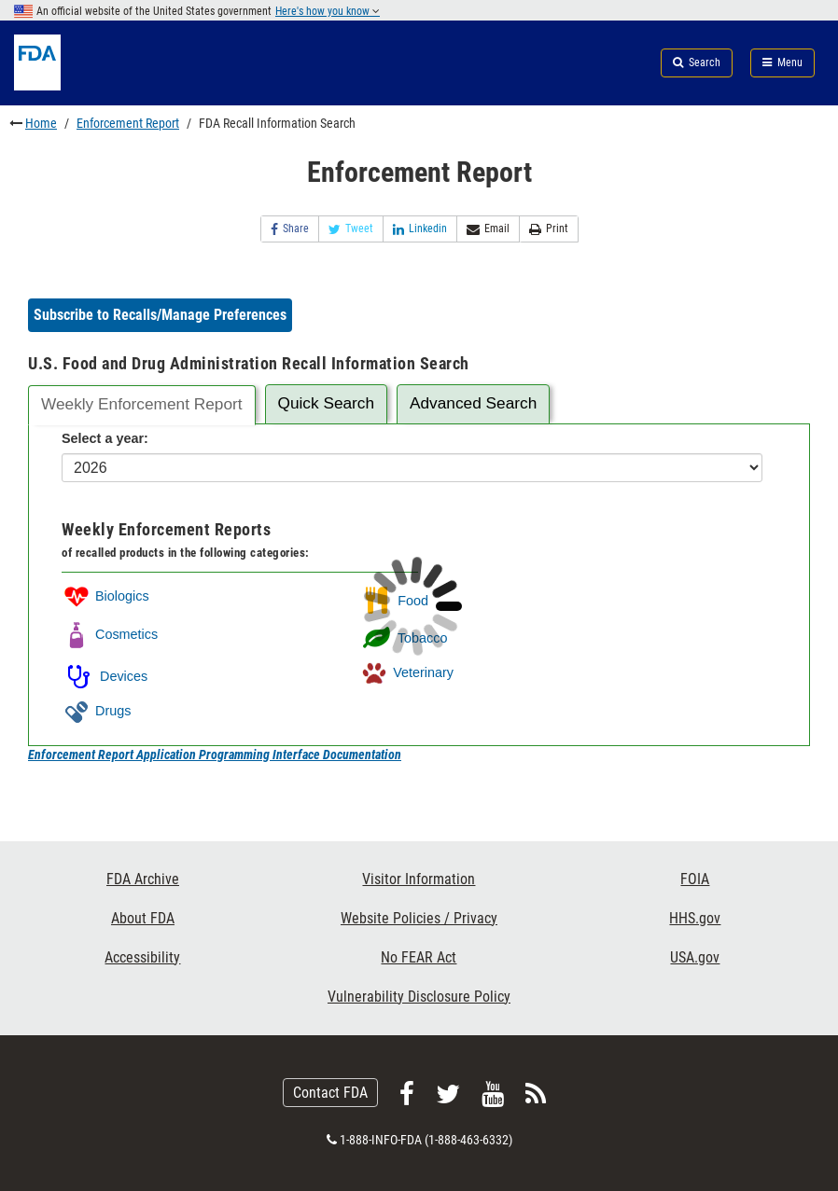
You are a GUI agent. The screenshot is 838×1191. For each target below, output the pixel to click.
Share (290, 229)
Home (41, 123)
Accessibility (142, 957)
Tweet (350, 229)
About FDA (143, 918)
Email (488, 229)
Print (548, 229)
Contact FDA (330, 1092)
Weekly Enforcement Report (142, 404)
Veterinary (406, 672)
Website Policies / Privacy (419, 918)
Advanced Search (473, 403)
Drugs (96, 710)
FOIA (694, 879)
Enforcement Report (128, 123)
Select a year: (105, 438)
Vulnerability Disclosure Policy (419, 996)
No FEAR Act (418, 957)
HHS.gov (694, 918)
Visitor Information (418, 879)
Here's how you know (327, 11)
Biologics (105, 596)
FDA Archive (142, 879)
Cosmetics (110, 634)
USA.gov (694, 957)
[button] (160, 315)
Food (393, 600)
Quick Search (325, 403)
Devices (104, 676)
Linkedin (420, 229)
